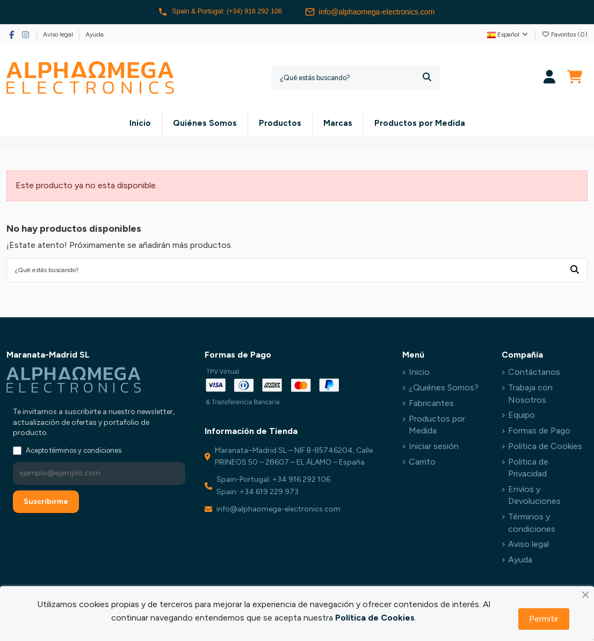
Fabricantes (431, 404)
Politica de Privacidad (528, 469)
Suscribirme (46, 502)
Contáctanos (534, 373)
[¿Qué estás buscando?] (427, 78)
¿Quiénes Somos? (444, 389)
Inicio (419, 373)
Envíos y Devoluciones (534, 496)
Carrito (422, 463)
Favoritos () (564, 34)
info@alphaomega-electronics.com (377, 12)
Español (508, 34)
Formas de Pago (539, 431)
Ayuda (94, 34)
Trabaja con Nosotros (530, 395)
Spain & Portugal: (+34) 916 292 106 (220, 12)
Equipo (521, 416)
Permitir (544, 619)
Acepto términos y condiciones (73, 451)
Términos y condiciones (531, 523)
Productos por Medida (437, 426)
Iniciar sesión (434, 447)
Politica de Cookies (545, 447)
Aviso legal (59, 34)
